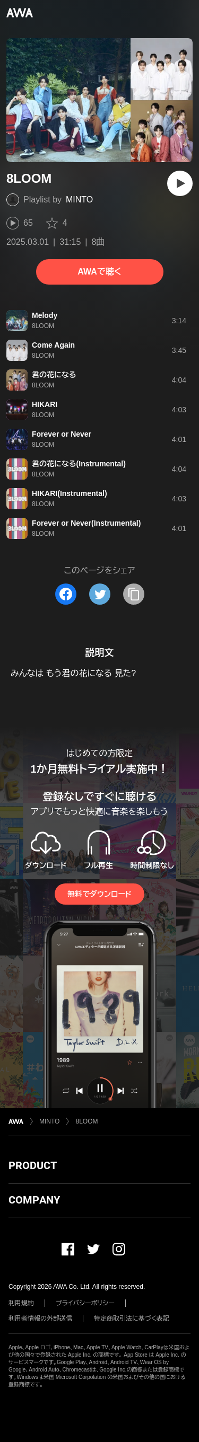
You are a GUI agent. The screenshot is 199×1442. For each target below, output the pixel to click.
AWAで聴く (99, 271)
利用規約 (21, 1303)
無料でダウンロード (99, 894)
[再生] (180, 183)
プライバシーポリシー (85, 1303)
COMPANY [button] (34, 1199)
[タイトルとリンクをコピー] (133, 594)
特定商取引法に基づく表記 (131, 1318)
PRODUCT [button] (32, 1165)
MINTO (79, 199)
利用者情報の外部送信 (40, 1318)
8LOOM (86, 1121)
